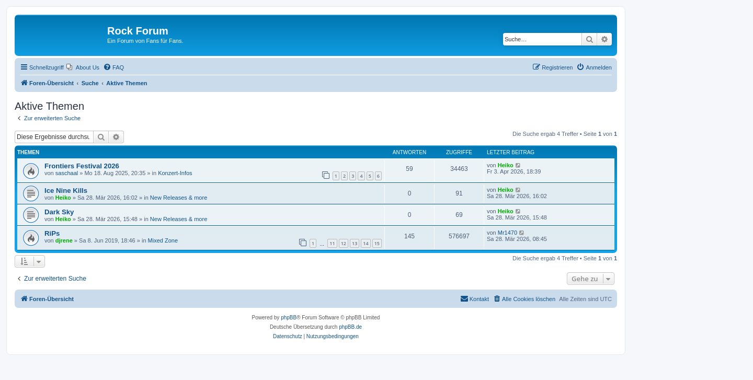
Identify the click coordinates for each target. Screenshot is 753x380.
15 (377, 243)
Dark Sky (59, 212)
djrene (64, 240)
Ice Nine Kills (65, 190)
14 (365, 243)
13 (354, 243)
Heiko (506, 165)
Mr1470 (507, 232)
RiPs (52, 233)
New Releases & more (178, 197)
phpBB (288, 317)
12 (343, 243)
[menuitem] (82, 67)
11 (332, 243)
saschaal (66, 173)
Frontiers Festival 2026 (81, 166)
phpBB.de (350, 327)
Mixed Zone (163, 240)
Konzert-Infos (175, 173)
